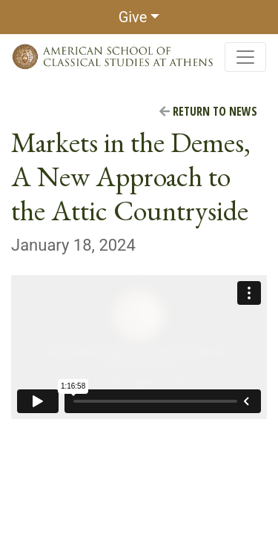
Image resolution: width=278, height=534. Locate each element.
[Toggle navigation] (245, 57)
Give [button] (133, 17)
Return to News (208, 111)
